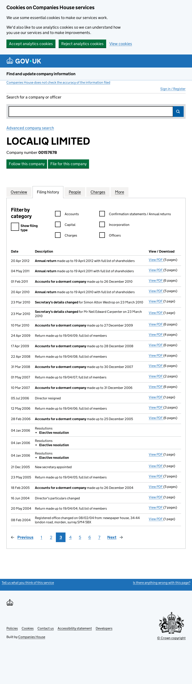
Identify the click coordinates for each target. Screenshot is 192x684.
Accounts (67, 214)
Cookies (28, 628)
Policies (12, 628)
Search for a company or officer (33, 97)
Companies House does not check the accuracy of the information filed (58, 82)
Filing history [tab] (48, 191)
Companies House (31, 637)
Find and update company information (41, 73)
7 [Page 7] (99, 537)
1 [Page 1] (41, 537)
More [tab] (119, 191)
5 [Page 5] (80, 537)
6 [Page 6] (89, 537)
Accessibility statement (75, 628)
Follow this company (27, 163)
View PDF (156, 260)
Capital (65, 225)
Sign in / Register (173, 89)
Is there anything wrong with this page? (161, 583)
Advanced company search (30, 127)
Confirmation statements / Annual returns (135, 214)
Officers (110, 236)
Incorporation (114, 225)
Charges (66, 236)
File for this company (68, 163)
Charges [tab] (98, 191)
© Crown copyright (171, 638)
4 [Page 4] (70, 537)
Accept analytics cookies (31, 43)
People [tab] (75, 191)
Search (178, 111)
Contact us (45, 628)
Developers (104, 628)
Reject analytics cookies (82, 43)
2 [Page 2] (51, 537)
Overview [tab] (19, 191)
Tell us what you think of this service (28, 583)
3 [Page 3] (61, 537)
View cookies (120, 44)
